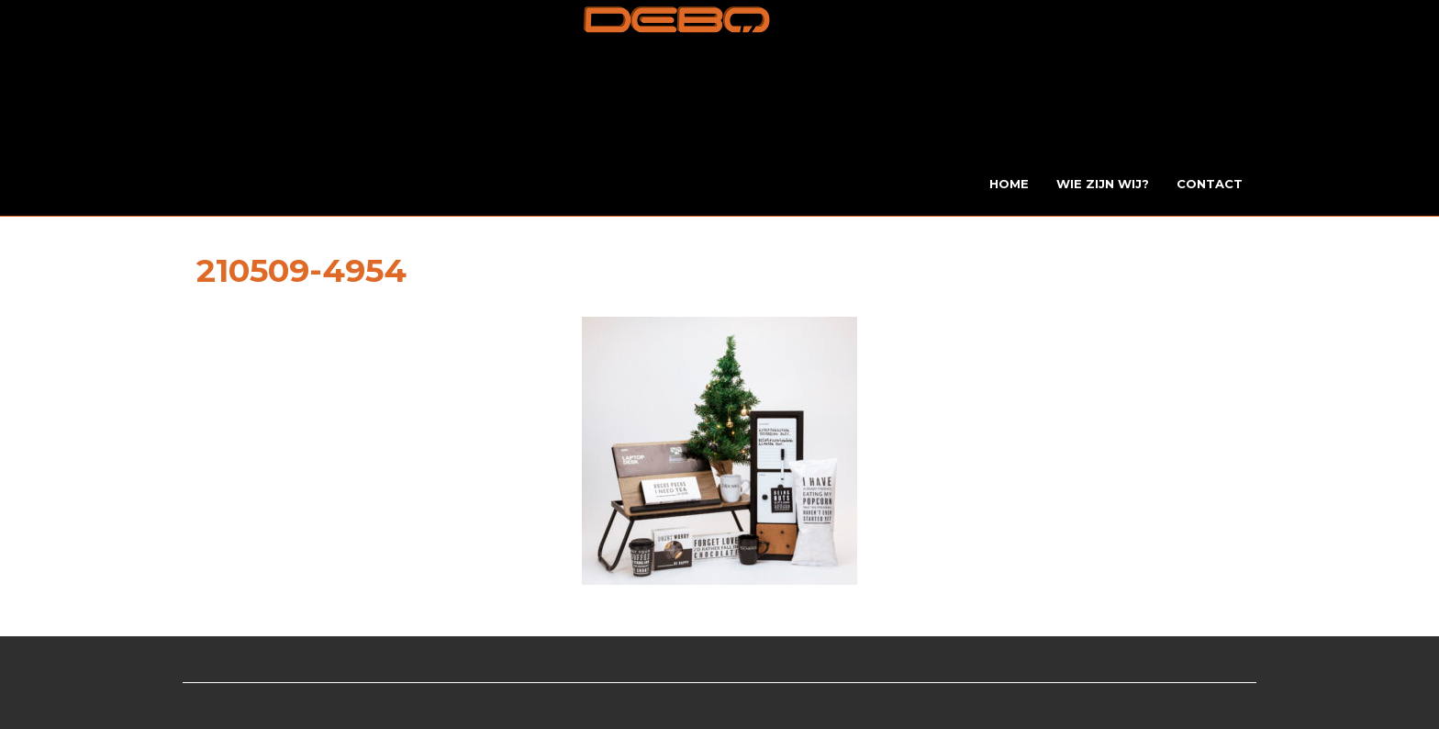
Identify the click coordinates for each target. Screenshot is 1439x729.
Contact (1210, 183)
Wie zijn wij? (1102, 183)
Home (1009, 183)
